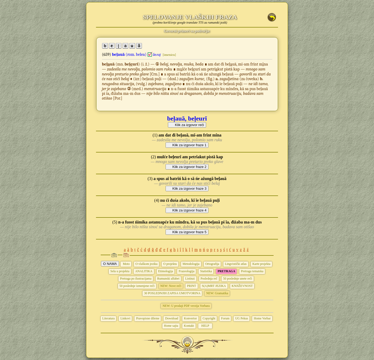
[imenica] (169, 55)
